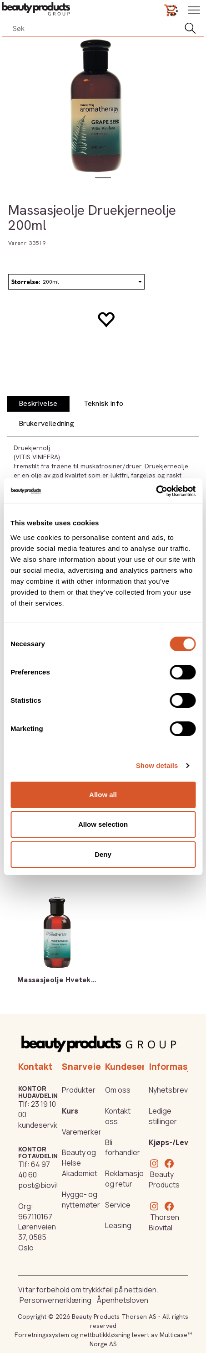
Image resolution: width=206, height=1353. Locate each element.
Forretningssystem (42, 1335)
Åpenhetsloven (122, 1300)
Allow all (103, 794)
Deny (103, 854)
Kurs (70, 1111)
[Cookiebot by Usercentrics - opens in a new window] (156, 491)
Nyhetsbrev (168, 1090)
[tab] (38, 404)
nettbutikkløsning (105, 1335)
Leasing (118, 1225)
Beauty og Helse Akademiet (79, 1162)
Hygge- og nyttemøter (81, 1199)
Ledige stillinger (163, 1116)
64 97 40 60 (34, 1169)
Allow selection (103, 824)
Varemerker (81, 1132)
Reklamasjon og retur (126, 1178)
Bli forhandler (122, 1147)
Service (118, 1205)
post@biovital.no (46, 1185)
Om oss (118, 1090)
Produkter (78, 1090)
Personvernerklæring (55, 1300)
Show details (157, 765)
